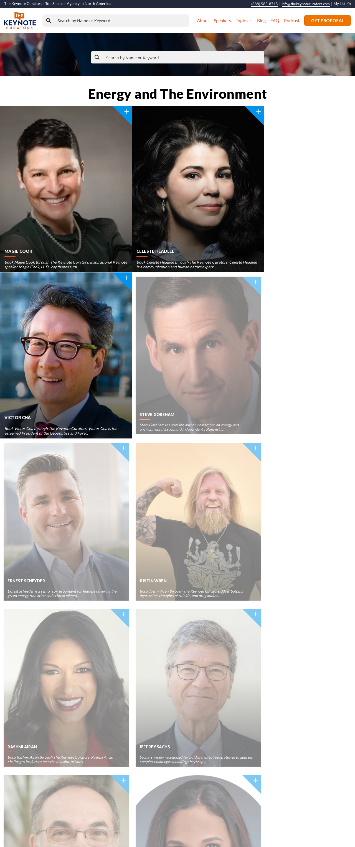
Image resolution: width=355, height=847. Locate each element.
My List (342, 4)
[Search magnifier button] (52, 21)
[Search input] (123, 20)
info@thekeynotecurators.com (303, 4)
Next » (200, 564)
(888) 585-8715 (259, 4)
